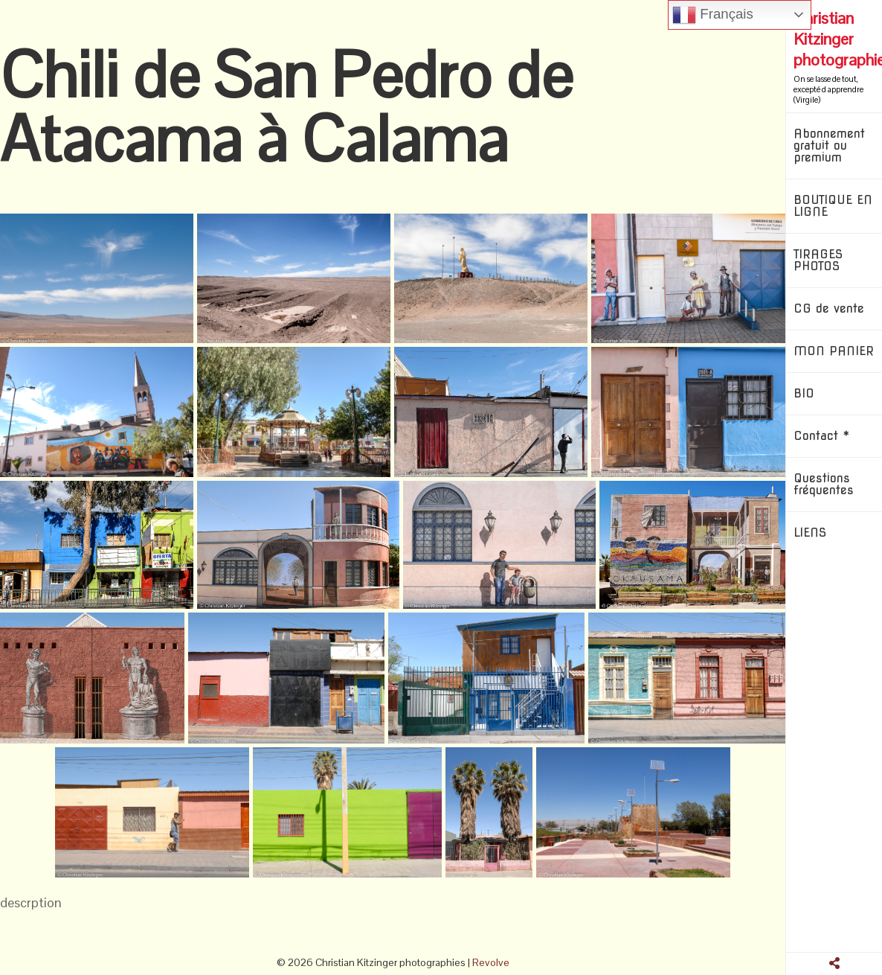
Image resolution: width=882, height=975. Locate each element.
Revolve (490, 962)
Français (712, 15)
